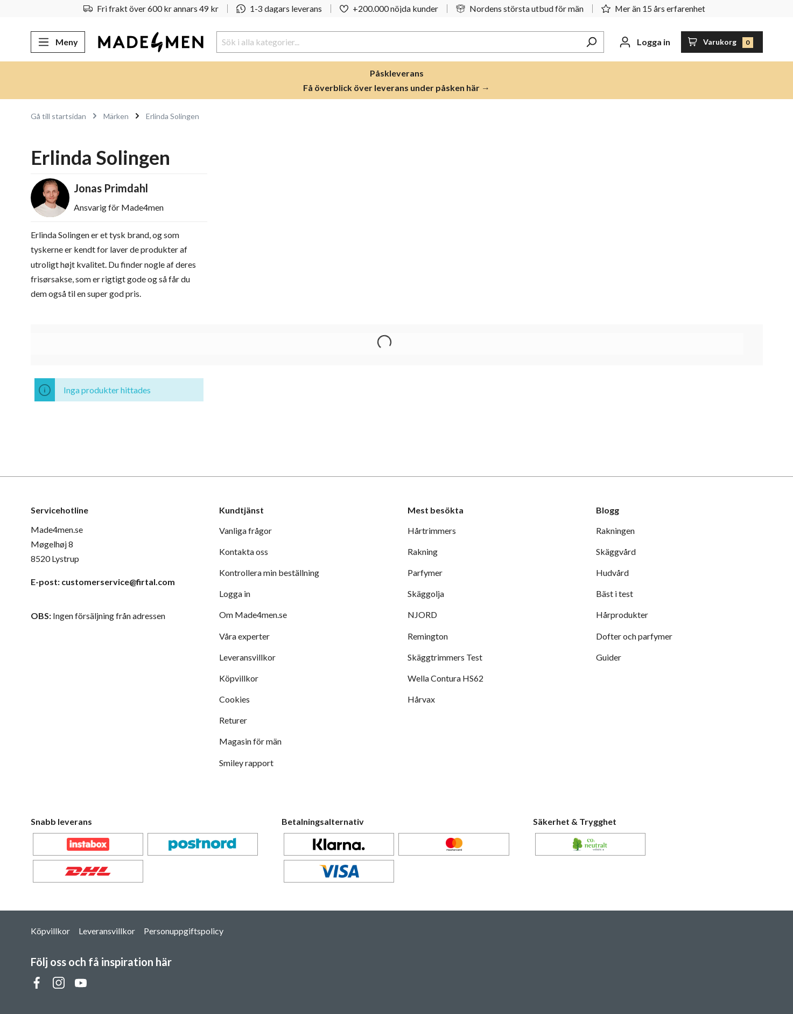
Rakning (423, 551)
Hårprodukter (622, 614)
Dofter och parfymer (634, 636)
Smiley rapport (246, 763)
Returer (233, 720)
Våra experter (244, 636)
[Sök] (591, 42)
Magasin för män (250, 741)
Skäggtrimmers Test (445, 657)
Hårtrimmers (432, 530)
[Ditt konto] (645, 42)
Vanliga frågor (245, 530)
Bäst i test (614, 593)
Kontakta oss (243, 551)
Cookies (234, 699)
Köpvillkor (238, 678)
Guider (608, 657)
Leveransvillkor (247, 657)
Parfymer (425, 572)
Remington (428, 636)
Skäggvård (616, 551)
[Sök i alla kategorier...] (397, 42)
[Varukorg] (722, 42)
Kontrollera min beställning (269, 572)
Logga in (234, 593)
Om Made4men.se (253, 614)
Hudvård (612, 572)
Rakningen (615, 530)
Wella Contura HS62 (445, 678)
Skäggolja (426, 593)
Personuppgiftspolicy (183, 931)
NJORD (422, 614)
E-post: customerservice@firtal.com (103, 582)
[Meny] (58, 42)
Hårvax (421, 699)
